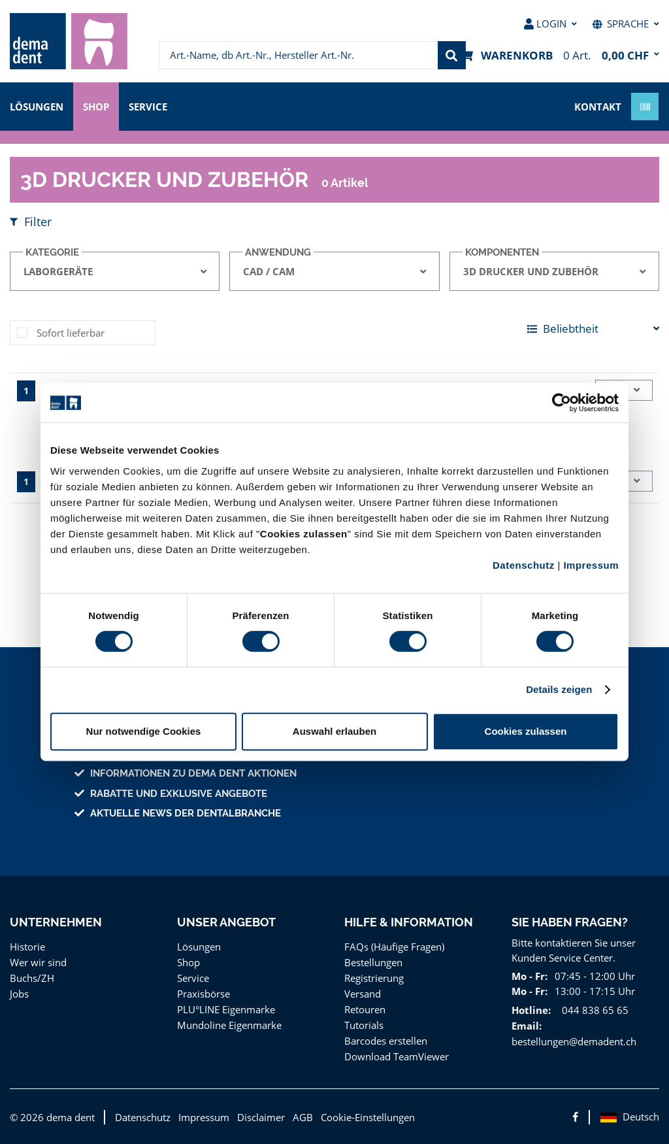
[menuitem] (68, 41)
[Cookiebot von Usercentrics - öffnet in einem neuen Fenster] (561, 402)
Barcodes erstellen (384, 1040)
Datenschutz (524, 565)
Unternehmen (55, 922)
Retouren (364, 1009)
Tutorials (363, 1024)
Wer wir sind (36, 961)
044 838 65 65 (590, 1009)
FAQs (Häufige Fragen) (395, 946)
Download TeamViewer (394, 1056)
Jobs (20, 993)
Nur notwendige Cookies (143, 731)
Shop (99, 105)
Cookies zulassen (526, 731)
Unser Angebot (226, 922)
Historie (26, 946)
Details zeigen (559, 689)
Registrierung (373, 977)
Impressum (591, 565)
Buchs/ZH (31, 977)
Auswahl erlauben (334, 731)
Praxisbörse (203, 993)
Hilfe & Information (408, 922)
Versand (362, 993)
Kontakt (597, 105)
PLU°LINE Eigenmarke (227, 1009)
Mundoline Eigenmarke (227, 1024)
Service (154, 105)
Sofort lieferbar (69, 332)
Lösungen (37, 105)
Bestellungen (372, 961)
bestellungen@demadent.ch (573, 1041)
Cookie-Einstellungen (358, 1116)
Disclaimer (253, 1116)
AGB (294, 1116)
